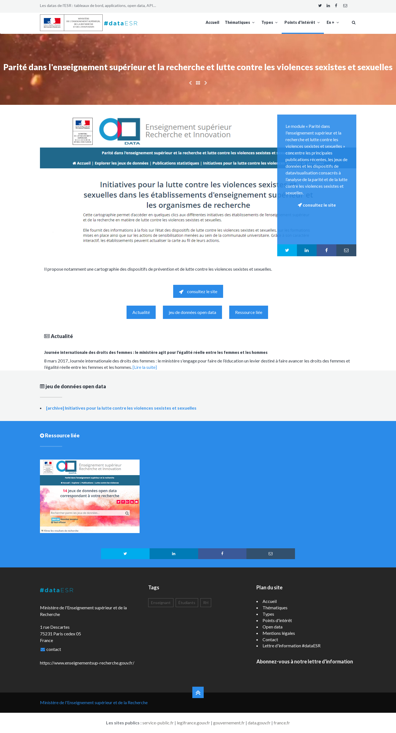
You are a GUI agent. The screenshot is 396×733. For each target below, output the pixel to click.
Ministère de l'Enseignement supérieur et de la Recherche (94, 702)
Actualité (141, 312)
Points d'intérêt (302, 22)
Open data (273, 626)
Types (270, 22)
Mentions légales (279, 633)
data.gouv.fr (259, 722)
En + (333, 22)
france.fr (282, 722)
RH (205, 602)
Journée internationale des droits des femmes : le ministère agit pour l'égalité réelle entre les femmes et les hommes (156, 352)
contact (53, 649)
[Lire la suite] (145, 367)
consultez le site (198, 291)
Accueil (212, 22)
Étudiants (186, 602)
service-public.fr (158, 722)
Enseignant (161, 602)
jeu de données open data (192, 312)
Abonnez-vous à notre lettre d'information (304, 661)
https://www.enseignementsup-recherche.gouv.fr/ (87, 662)
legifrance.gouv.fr (193, 722)
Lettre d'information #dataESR (292, 645)
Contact (270, 639)
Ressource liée (248, 312)
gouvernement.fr (229, 722)
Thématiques (240, 22)
